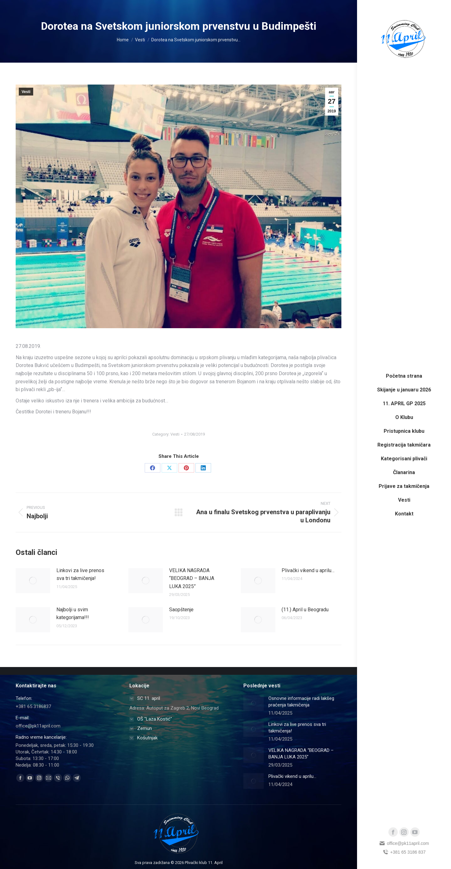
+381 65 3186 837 (404, 852)
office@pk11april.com (404, 843)
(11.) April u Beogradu (305, 610)
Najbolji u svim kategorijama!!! (72, 614)
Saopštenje (181, 610)
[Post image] (33, 580)
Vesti (26, 92)
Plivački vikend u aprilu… (308, 570)
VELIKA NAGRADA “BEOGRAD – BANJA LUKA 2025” (191, 578)
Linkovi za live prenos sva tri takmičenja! (80, 574)
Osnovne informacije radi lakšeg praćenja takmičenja (301, 702)
